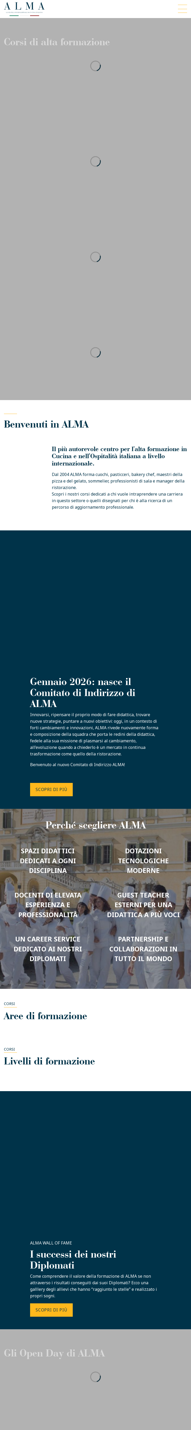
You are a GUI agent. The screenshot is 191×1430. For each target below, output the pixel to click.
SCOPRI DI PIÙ (51, 789)
